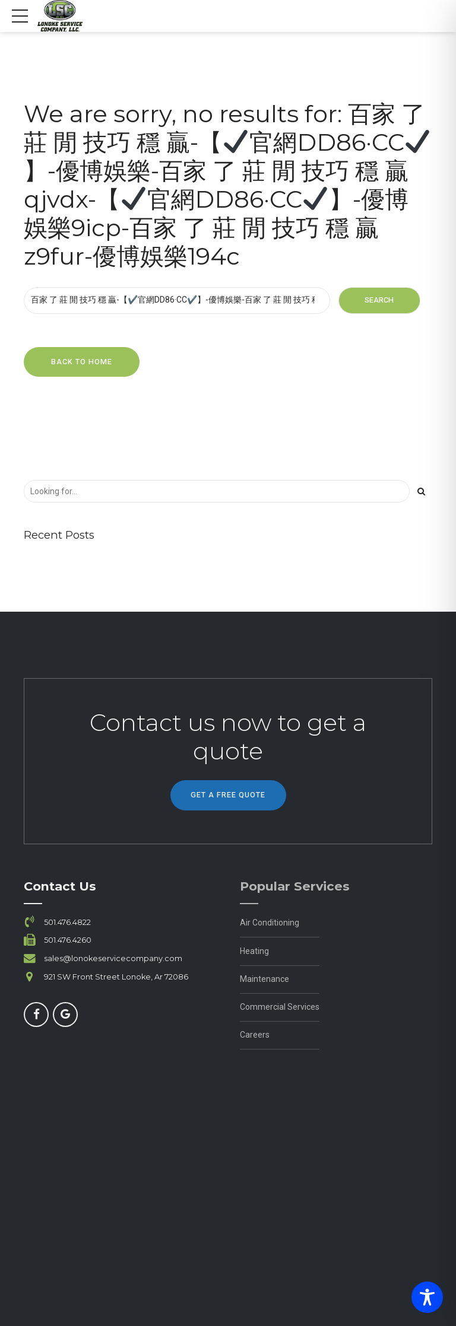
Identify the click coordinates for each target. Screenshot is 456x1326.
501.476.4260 (67, 940)
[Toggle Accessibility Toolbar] (427, 1297)
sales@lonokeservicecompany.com (113, 958)
